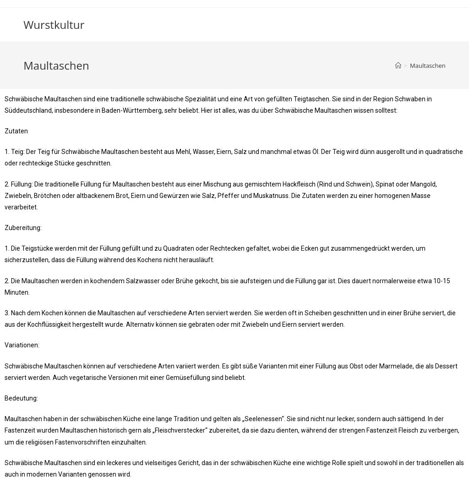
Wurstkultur (53, 24)
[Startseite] (398, 65)
